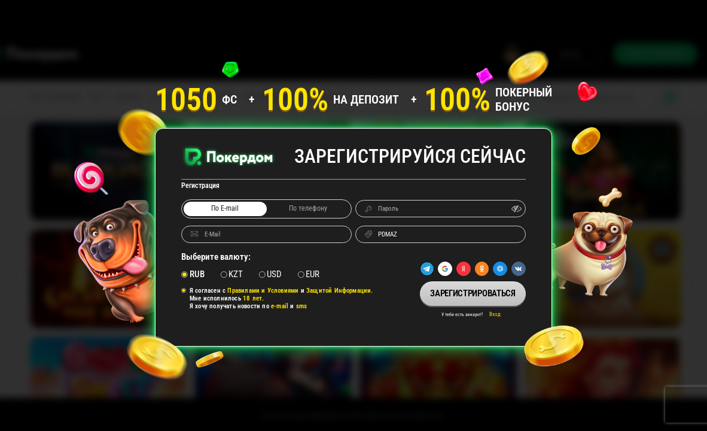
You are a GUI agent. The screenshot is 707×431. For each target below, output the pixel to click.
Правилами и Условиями (262, 291)
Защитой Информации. (339, 291)
